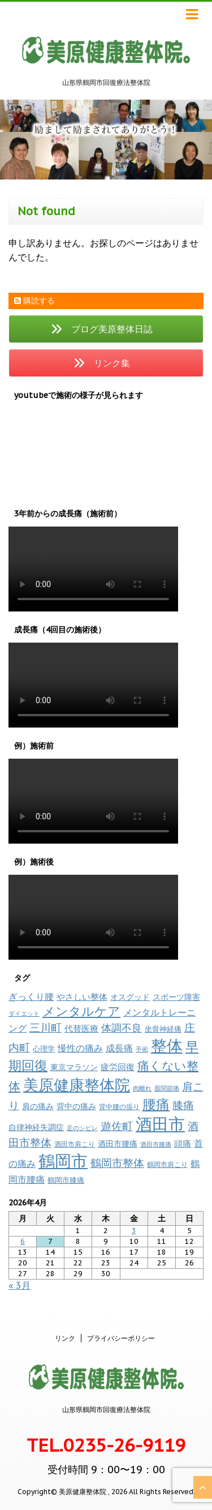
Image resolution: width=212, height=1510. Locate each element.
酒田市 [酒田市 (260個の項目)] (160, 1124)
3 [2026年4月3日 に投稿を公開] (134, 1230)
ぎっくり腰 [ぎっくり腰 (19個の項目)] (31, 996)
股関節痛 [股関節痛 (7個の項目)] (166, 1088)
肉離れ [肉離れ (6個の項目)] (142, 1088)
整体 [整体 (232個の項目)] (167, 1046)
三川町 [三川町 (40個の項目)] (45, 1027)
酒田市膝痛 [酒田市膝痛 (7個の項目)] (155, 1144)
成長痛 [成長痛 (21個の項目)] (119, 1048)
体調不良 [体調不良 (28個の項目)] (121, 1027)
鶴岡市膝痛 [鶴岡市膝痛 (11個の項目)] (65, 1180)
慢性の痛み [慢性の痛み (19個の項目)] (80, 1048)
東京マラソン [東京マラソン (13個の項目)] (74, 1067)
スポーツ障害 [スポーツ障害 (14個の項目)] (176, 996)
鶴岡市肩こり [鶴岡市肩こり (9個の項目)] (167, 1164)
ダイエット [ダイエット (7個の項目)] (24, 1013)
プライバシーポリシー (121, 1338)
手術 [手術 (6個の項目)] (142, 1049)
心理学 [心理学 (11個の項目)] (44, 1048)
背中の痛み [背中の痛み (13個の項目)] (76, 1106)
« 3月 (19, 1285)
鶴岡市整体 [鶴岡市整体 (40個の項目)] (117, 1163)
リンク (65, 1338)
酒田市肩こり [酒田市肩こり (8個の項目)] (74, 1144)
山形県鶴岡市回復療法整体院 (106, 1409)
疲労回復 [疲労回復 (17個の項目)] (118, 1066)
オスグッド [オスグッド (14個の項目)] (130, 996)
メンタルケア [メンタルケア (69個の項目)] (81, 1011)
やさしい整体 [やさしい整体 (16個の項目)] (82, 996)
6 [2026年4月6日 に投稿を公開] (22, 1241)
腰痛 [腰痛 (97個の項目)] (156, 1104)
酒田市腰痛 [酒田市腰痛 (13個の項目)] (117, 1144)
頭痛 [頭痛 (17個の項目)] (182, 1143)
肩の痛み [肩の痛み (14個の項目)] (38, 1106)
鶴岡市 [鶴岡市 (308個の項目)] (63, 1160)
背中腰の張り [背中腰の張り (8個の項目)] (119, 1106)
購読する (34, 301)
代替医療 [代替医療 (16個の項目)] (81, 1028)
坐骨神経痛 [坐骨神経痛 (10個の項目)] (163, 1029)
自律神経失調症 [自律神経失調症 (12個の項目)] (36, 1127)
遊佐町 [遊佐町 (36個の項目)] (117, 1126)
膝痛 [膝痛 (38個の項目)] (183, 1105)
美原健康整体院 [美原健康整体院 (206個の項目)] (76, 1085)
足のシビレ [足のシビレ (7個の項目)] (82, 1128)
